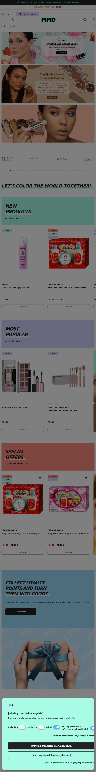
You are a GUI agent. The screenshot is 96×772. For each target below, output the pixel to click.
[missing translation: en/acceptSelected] (74, 735)
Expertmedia (88, 762)
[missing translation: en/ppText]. (62, 718)
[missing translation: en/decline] (51, 755)
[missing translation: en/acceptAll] (51, 745)
